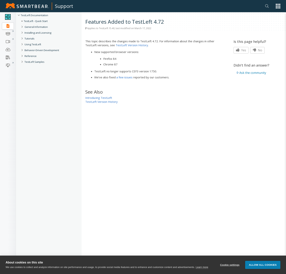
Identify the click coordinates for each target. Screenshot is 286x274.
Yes (241, 50)
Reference (31, 56)
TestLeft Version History (132, 45)
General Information (36, 27)
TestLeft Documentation (34, 15)
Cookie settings (230, 264)
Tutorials (29, 38)
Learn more (202, 267)
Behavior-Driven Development (42, 50)
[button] (278, 6)
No (257, 50)
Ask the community (252, 73)
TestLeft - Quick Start (36, 21)
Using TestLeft (33, 44)
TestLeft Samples (34, 62)
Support (64, 6)
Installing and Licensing (38, 32)
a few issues (124, 77)
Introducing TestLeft (98, 98)
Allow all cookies (263, 264)
